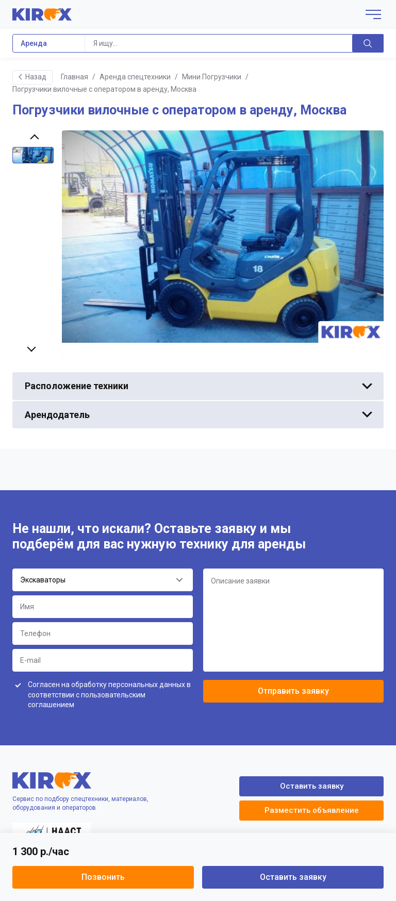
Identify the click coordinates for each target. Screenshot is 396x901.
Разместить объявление (312, 810)
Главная (74, 77)
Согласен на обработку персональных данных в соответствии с (109, 694)
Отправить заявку (293, 691)
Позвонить (103, 877)
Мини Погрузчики (211, 77)
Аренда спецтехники (135, 77)
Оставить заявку (293, 877)
